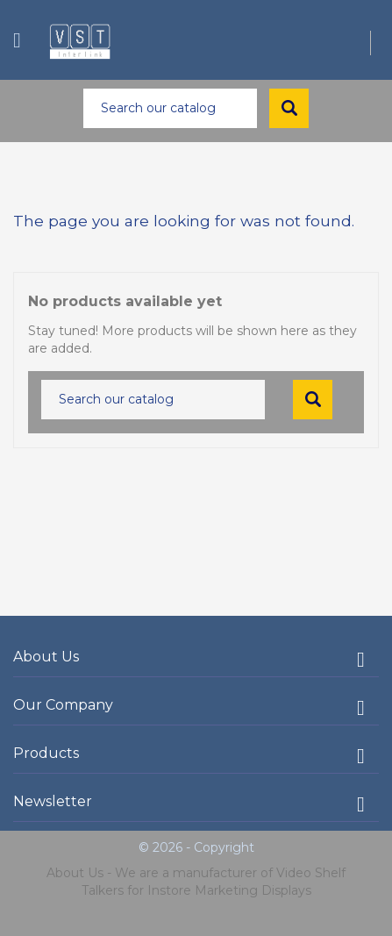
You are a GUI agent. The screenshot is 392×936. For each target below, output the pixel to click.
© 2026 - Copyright (196, 847)
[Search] (170, 108)
